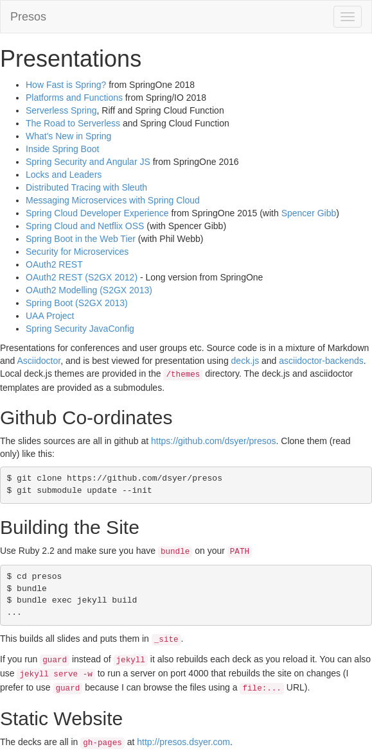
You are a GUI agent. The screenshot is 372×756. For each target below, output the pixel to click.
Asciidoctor (38, 361)
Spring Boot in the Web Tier (81, 239)
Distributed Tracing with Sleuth (86, 187)
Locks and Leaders (64, 174)
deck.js (245, 361)
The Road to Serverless (73, 123)
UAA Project (50, 316)
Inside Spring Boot (62, 149)
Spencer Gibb (309, 213)
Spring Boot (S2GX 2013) (77, 303)
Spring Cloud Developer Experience (97, 213)
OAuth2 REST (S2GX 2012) (81, 277)
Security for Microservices (77, 251)
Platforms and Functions (74, 97)
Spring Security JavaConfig (80, 328)
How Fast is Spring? (66, 85)
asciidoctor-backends (321, 361)
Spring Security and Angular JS (88, 162)
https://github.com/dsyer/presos (213, 441)
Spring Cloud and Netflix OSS (85, 226)
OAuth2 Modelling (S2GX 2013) (89, 290)
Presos (28, 16)
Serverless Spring (61, 110)
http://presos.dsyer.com (183, 742)
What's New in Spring (68, 136)
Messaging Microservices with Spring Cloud (113, 200)
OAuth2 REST (54, 264)
